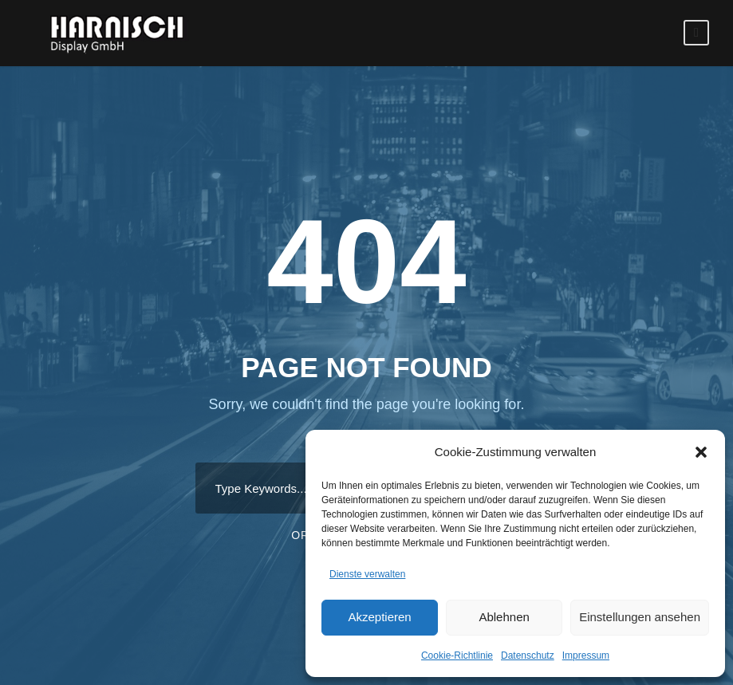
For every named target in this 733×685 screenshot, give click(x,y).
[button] (701, 452)
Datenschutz (527, 655)
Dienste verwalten (367, 574)
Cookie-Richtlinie (457, 655)
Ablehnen (504, 617)
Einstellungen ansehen (639, 617)
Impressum (585, 655)
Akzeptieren (379, 617)
